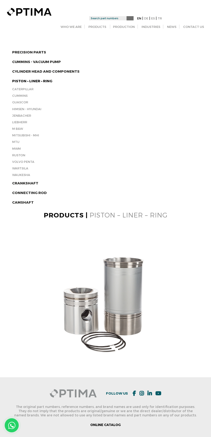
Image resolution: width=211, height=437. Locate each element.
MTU (15, 142)
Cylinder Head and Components (46, 71)
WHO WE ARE (71, 27)
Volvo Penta (23, 162)
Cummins (20, 95)
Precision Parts (29, 52)
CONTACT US (193, 27)
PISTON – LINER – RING (32, 81)
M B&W (17, 129)
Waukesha (21, 175)
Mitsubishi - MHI (25, 135)
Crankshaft (25, 183)
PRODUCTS (97, 27)
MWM (16, 148)
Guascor (20, 102)
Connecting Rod (29, 192)
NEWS (171, 27)
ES (153, 18)
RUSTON (18, 155)
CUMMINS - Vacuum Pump (36, 62)
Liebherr (19, 122)
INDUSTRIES (151, 27)
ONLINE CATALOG (105, 425)
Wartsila (20, 168)
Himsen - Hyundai (26, 109)
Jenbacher (21, 115)
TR (160, 18)
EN (139, 18)
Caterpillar (22, 89)
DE (146, 18)
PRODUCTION (124, 27)
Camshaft (23, 202)
